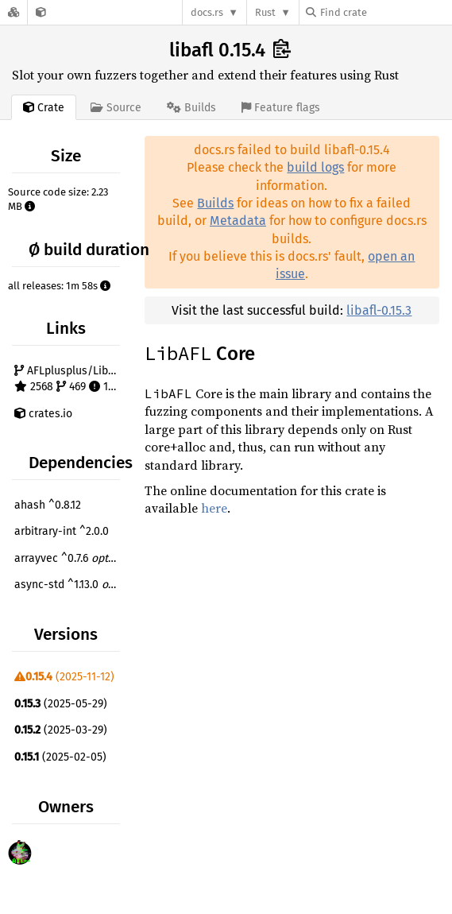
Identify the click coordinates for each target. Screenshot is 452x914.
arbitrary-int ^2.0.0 (61, 531)
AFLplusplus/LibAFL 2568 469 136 (69, 378)
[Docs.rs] (13, 12)
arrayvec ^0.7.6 (69, 558)
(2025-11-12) (64, 677)
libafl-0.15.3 (378, 310)
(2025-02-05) (60, 757)
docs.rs (207, 12)
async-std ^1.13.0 (69, 584)
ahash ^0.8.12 (47, 505)
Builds (215, 203)
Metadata (238, 220)
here (214, 508)
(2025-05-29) (60, 704)
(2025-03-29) (60, 730)
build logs (315, 167)
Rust (265, 12)
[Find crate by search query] (385, 12)
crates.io (43, 413)
